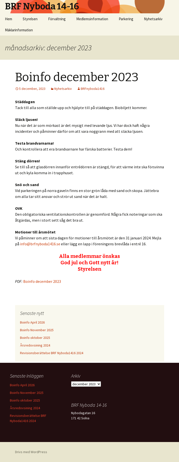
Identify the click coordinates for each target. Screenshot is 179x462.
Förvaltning (57, 19)
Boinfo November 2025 (37, 330)
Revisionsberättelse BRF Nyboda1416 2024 (51, 353)
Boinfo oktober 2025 (35, 337)
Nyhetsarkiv (153, 19)
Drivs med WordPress (31, 452)
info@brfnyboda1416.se (40, 243)
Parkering (126, 19)
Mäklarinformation (19, 30)
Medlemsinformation (92, 19)
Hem (8, 19)
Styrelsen (30, 19)
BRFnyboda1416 (92, 88)
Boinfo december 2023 (77, 77)
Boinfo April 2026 (32, 322)
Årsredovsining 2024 (35, 345)
